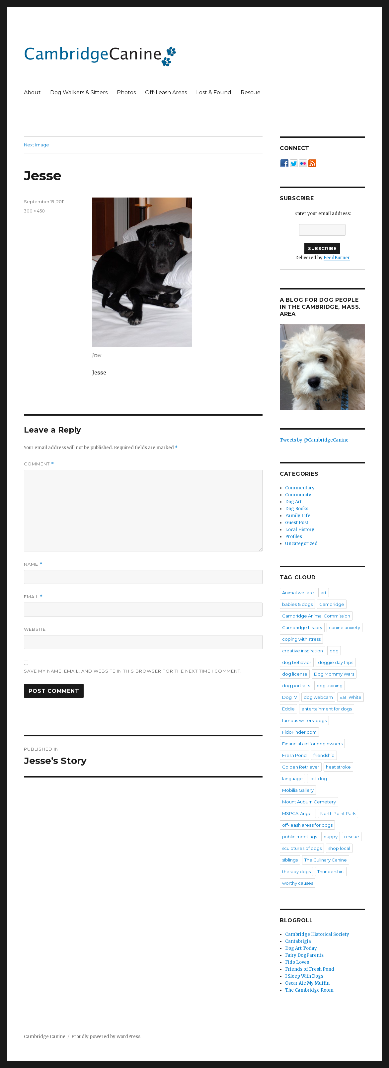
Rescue (251, 92)
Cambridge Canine (44, 1036)
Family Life (297, 516)
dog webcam (318, 697)
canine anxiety (344, 627)
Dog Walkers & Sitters (79, 92)
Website (35, 629)
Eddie (288, 708)
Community (298, 495)
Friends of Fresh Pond (309, 969)
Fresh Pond (294, 755)
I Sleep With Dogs (304, 976)
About (32, 92)
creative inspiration (302, 650)
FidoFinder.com (299, 732)
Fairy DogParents (304, 955)
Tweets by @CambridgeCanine (314, 440)
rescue (351, 836)
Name (33, 564)
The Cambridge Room (309, 990)
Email (33, 597)
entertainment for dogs (326, 708)
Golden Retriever (300, 767)
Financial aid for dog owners (312, 743)
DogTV (289, 697)
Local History (299, 530)
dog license (294, 674)
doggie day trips (335, 662)
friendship (324, 755)
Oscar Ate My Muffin (307, 983)
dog (334, 650)
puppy (331, 836)
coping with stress (301, 639)
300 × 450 (34, 210)
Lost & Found (213, 92)
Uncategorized (301, 543)
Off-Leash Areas (166, 92)
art (324, 592)
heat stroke (338, 767)
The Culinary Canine (325, 860)
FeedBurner (337, 258)
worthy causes (297, 883)
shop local (339, 848)
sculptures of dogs (302, 848)
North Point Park (338, 813)
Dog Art (293, 502)
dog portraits (296, 685)
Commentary (300, 488)
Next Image (36, 144)
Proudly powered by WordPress (105, 1036)
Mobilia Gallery (298, 790)
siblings (290, 860)
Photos (126, 92)
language (292, 778)
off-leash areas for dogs (307, 825)
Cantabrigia (298, 941)
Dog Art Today (301, 948)
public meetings (299, 836)
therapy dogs (296, 871)
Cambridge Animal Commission (316, 615)
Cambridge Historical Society (317, 934)
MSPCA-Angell (298, 813)
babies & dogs (297, 604)
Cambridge (331, 604)
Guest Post (296, 523)
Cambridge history (302, 627)
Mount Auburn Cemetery (309, 801)
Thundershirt (330, 871)
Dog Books (296, 509)
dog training (330, 685)
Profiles (293, 536)
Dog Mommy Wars (334, 674)
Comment (39, 464)
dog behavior (296, 662)
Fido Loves (297, 962)
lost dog (318, 778)
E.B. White (350, 697)
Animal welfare (298, 592)
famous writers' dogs (304, 720)
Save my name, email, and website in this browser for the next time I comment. (133, 671)
